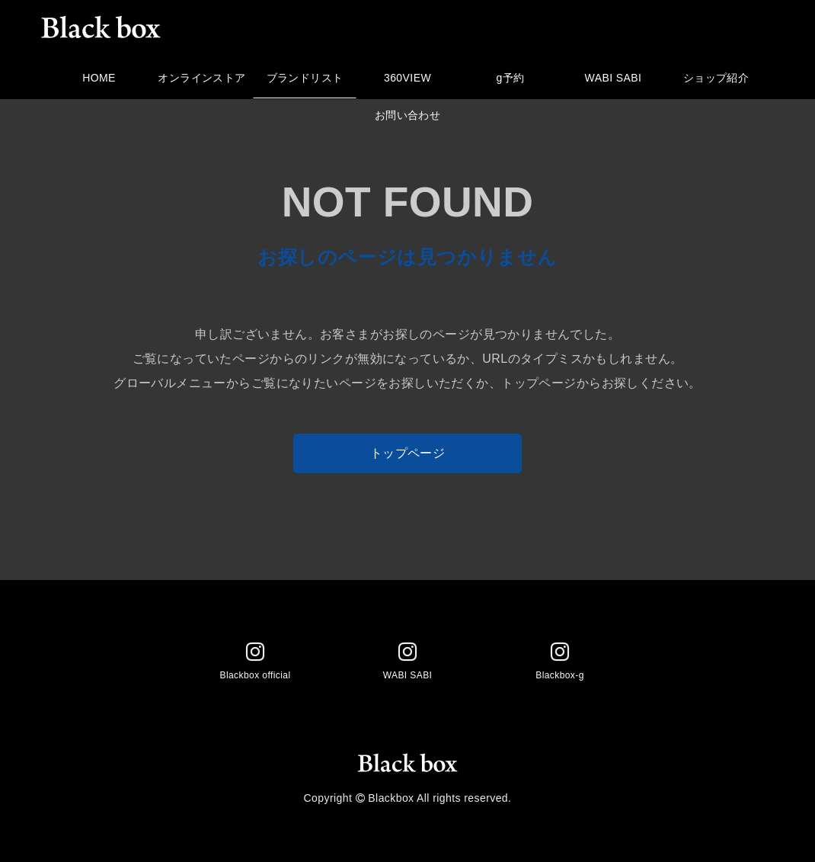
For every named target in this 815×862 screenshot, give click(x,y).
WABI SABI (613, 82)
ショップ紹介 (716, 82)
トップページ (408, 453)
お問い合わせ (407, 119)
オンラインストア (202, 82)
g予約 (510, 82)
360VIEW (407, 82)
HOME (99, 82)
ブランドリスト (305, 82)
